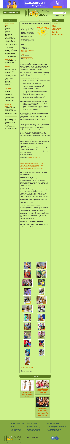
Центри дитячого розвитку (32, 20)
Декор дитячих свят (9, 73)
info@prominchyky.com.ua (26, 57)
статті (62, 15)
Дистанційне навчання (10, 51)
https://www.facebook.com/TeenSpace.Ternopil (31, 165)
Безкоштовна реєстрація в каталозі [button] (11, 12)
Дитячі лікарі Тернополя (11, 128)
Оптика (7, 125)
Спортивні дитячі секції (10, 60)
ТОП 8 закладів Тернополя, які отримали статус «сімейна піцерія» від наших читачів (42, 412)
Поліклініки (7, 123)
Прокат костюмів (9, 78)
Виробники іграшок (9, 98)
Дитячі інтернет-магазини (11, 93)
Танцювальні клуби (9, 62)
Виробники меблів (9, 97)
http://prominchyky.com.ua (33, 157)
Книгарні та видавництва (11, 50)
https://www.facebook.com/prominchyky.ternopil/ (31, 163)
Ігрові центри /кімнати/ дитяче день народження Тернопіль (11, 71)
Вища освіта (8, 32)
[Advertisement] (10, 152)
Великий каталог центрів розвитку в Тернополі (42, 390)
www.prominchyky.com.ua (28, 58)
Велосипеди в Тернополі (11, 113)
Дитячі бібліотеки (9, 46)
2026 (4, 442)
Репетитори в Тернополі (11, 44)
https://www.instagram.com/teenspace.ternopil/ (31, 168)
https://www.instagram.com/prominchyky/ (30, 166)
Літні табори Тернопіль (10, 56)
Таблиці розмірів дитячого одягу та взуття (27, 394)
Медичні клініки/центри (10, 119)
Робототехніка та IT (9, 37)
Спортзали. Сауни (9, 115)
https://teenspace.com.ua (33, 158)
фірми (57, 15)
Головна (21, 20)
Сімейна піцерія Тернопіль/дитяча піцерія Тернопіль (11, 111)
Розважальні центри (10, 107)
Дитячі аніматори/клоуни (11, 68)
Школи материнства (10, 126)
